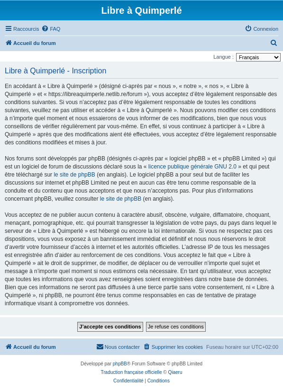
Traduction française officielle (131, 372)
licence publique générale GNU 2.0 (192, 166)
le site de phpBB (74, 174)
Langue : (223, 57)
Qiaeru (175, 372)
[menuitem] (50, 29)
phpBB (120, 363)
